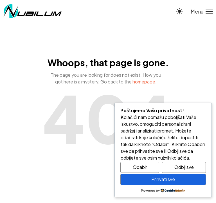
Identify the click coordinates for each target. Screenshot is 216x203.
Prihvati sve (163, 179)
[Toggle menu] (200, 11)
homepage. (144, 82)
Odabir (140, 167)
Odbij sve (184, 167)
